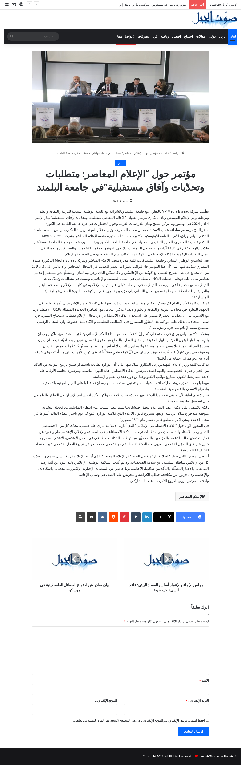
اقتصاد (176, 36)
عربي (222, 36)
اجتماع (188, 36)
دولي (212, 36)
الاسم (204, 680)
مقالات (200, 36)
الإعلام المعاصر (191, 496)
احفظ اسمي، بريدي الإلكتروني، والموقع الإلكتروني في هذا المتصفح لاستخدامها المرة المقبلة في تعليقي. (139, 720)
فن (155, 36)
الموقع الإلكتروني (106, 700)
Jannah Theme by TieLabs (216, 756)
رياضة (165, 36)
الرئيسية (177, 153)
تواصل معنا (125, 36)
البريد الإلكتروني (197, 700)
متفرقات (144, 36)
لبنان (233, 36)
